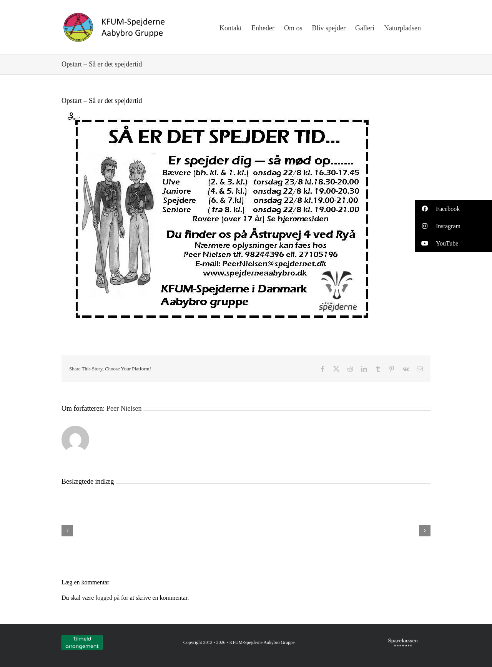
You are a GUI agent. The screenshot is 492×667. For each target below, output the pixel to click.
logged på (108, 597)
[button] (453, 208)
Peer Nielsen (123, 408)
